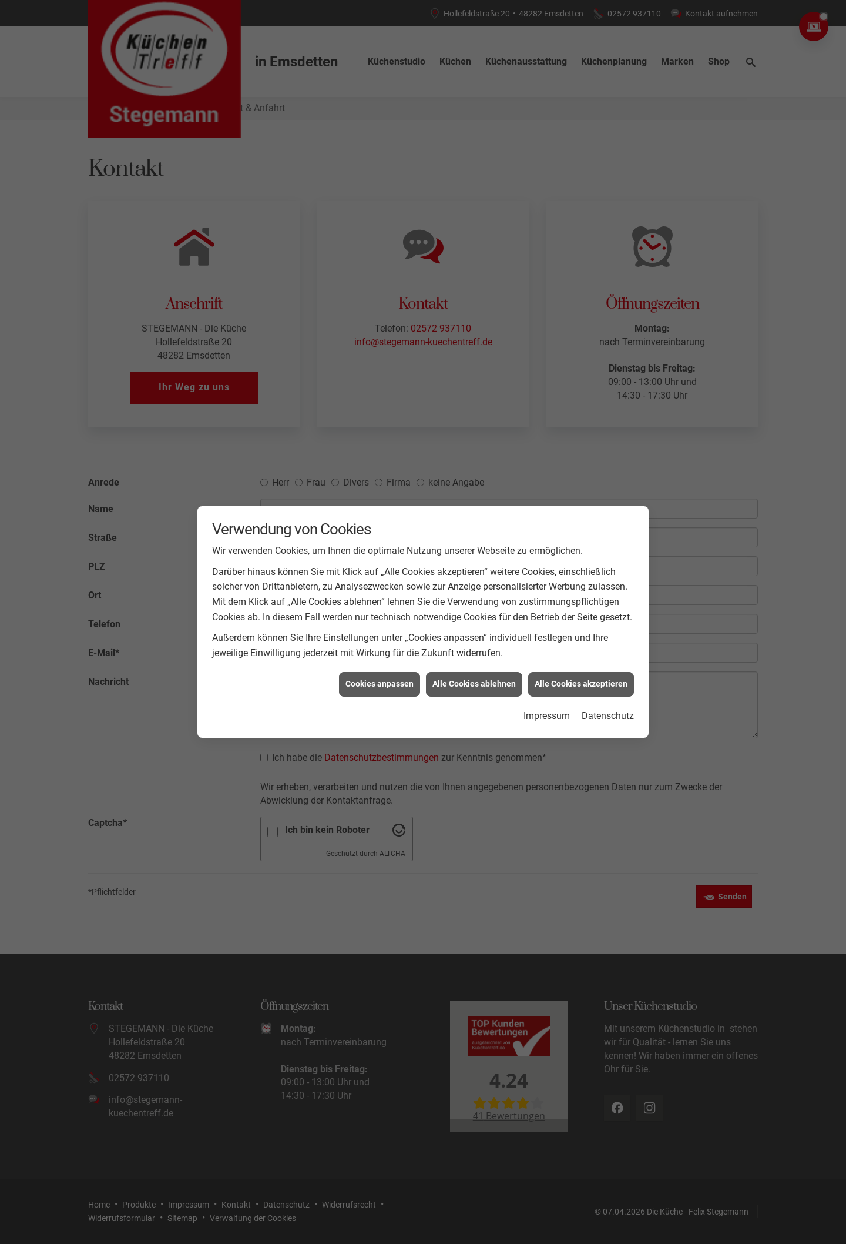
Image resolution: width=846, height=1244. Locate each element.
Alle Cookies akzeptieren (581, 618)
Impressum (546, 650)
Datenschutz (608, 650)
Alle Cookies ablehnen (474, 618)
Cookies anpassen (379, 618)
